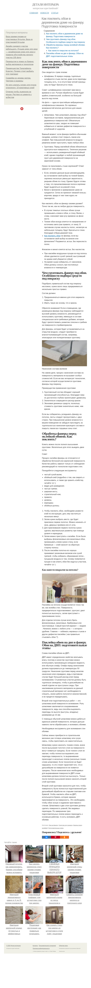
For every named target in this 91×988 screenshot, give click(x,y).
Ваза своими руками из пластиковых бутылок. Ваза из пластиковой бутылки (19, 39)
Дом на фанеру (53, 825)
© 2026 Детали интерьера (13, 945)
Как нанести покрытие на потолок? (63, 51)
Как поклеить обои (52, 236)
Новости (44, 12)
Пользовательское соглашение (47, 945)
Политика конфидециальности (41, 948)
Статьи (54, 12)
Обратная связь (63, 945)
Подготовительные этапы (56, 828)
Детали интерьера (45, 4)
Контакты (35, 945)
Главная (33, 12)
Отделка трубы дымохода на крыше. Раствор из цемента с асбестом (19, 94)
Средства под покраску (66, 825)
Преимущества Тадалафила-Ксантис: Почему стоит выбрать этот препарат (20, 71)
